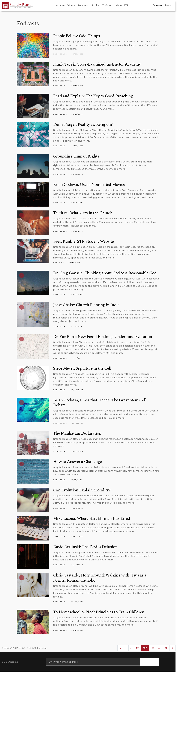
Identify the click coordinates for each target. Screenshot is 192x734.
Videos (71, 5)
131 (138, 649)
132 (146, 649)
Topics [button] (95, 5)
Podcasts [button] (83, 5)
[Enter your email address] (93, 662)
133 (153, 649)
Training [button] (107, 5)
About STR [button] (122, 5)
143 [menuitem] (166, 648)
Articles (60, 5)
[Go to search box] (131, 5)
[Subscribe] (149, 662)
